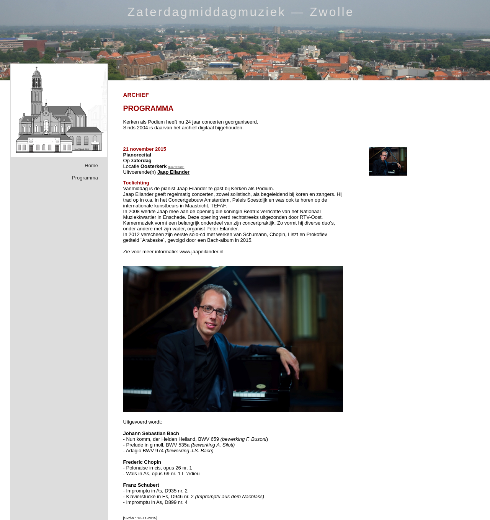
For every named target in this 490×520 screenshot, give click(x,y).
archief (189, 127)
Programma (85, 178)
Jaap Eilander (173, 172)
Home (91, 165)
